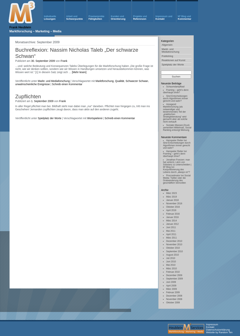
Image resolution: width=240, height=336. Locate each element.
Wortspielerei (94, 118)
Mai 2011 (170, 231)
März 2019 (171, 196)
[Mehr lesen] (79, 72)
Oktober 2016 (173, 207)
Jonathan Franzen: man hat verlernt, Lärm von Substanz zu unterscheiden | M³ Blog (177, 163)
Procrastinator (173, 175)
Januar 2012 (172, 224)
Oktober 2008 (173, 302)
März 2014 (171, 220)
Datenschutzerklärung (218, 329)
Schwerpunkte (74, 17)
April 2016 (171, 210)
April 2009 (171, 285)
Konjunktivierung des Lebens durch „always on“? (176, 170)
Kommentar (184, 17)
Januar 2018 (172, 200)
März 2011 (171, 237)
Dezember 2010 (174, 241)
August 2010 (172, 255)
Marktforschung (104, 80)
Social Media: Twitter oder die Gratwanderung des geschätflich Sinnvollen (176, 179)
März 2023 (171, 193)
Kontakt (163, 17)
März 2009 (171, 289)
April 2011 (171, 234)
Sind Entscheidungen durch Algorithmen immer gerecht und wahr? (175, 98)
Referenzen (140, 17)
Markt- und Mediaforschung (170, 50)
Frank (64, 60)
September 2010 (174, 251)
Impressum (212, 324)
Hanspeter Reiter (174, 140)
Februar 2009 (173, 292)
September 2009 (174, 278)
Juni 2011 (171, 227)
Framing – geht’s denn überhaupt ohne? (175, 91)
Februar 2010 (173, 272)
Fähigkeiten (96, 17)
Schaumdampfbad (175, 86)
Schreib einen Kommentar (67, 84)
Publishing (167, 56)
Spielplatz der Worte (173, 64)
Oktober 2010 (173, 248)
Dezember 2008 (174, 295)
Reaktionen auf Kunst (173, 60)
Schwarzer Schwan (137, 80)
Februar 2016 (173, 214)
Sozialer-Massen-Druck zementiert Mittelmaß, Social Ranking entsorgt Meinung (177, 127)
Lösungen (50, 17)
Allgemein (167, 44)
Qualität (119, 80)
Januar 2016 (172, 217)
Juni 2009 (171, 282)
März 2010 (171, 268)
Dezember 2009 (174, 275)
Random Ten (225, 332)
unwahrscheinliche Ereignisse (32, 84)
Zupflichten (28, 96)
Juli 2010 (170, 258)
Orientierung (118, 17)
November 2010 (174, 244)
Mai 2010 (170, 265)
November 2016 (174, 203)
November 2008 (174, 299)
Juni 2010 (171, 261)
